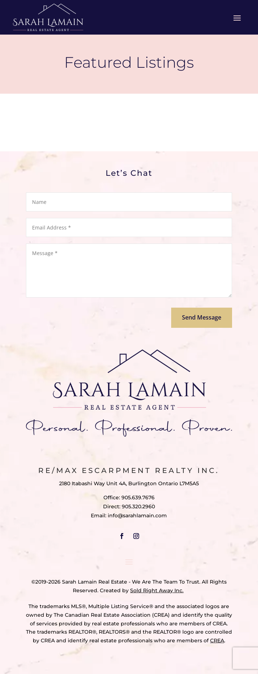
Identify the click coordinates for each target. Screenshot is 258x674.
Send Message (201, 317)
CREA (217, 640)
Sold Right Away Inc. (156, 590)
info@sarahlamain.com (137, 515)
